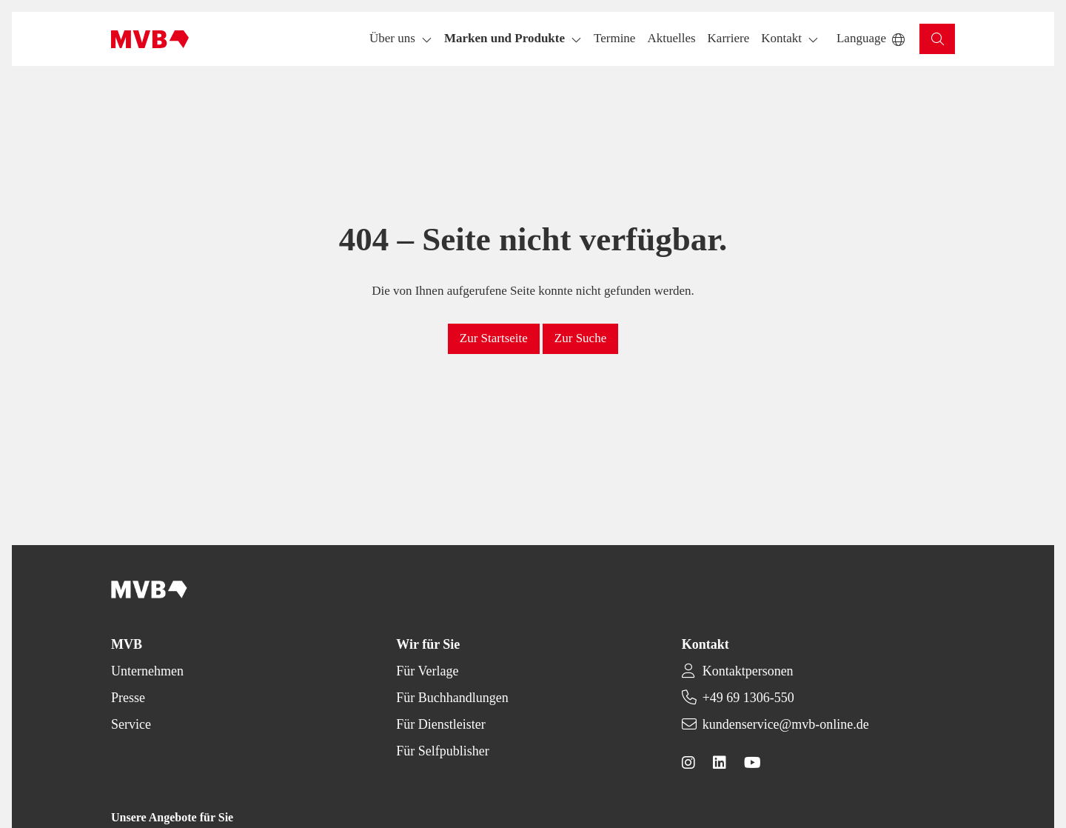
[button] (614, 39)
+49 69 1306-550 (748, 697)
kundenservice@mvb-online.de (786, 724)
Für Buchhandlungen (452, 697)
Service (131, 724)
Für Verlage (427, 671)
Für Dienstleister (440, 724)
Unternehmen (147, 671)
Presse (128, 697)
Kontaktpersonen (748, 671)
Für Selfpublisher (442, 751)
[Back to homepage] (150, 39)
